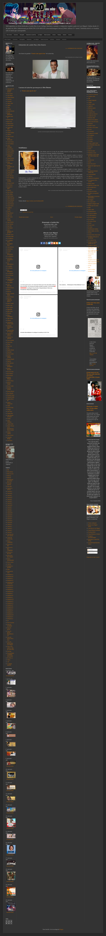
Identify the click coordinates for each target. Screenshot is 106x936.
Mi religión (90, 199)
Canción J (9, 509)
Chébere (9, 134)
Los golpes (9, 266)
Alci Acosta (10, 93)
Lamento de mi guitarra (93, 178)
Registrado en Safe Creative (93, 557)
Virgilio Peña (10, 424)
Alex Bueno (10, 95)
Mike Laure (10, 311)
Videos (8, 659)
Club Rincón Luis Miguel (94, 528)
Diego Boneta (10, 160)
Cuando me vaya (92, 115)
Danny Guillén (10, 151)
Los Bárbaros (10, 256)
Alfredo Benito (10, 97)
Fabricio (9, 190)
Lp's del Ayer (10, 275)
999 (8, 470)
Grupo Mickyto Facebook (94, 530)
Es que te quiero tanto (93, 143)
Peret (8, 348)
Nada (89, 207)
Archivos (54, 34)
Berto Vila (9, 121)
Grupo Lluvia (10, 205)
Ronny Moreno (10, 391)
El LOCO (90, 137)
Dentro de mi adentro (93, 119)
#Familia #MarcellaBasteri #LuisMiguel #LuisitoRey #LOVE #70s (34, 332)
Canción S (9, 524)
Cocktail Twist (91, 112)
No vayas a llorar (92, 221)
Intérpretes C (10, 578)
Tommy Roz (10, 413)
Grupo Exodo (10, 202)
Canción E (9, 499)
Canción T (9, 526)
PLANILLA (10, 658)
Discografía (22, 34)
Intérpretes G (10, 589)
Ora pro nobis (91, 225)
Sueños (89, 255)
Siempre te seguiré (92, 245)
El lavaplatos (91, 135)
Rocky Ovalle (10, 386)
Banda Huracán (10, 111)
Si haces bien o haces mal (94, 234)
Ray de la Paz (10, 371)
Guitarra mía (91, 160)
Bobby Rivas (10, 123)
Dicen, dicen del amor (93, 121)
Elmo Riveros (10, 175)
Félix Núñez (10, 194)
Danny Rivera (10, 152)
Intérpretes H (10, 591)
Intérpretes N (10, 601)
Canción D (9, 497)
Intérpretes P (10, 605)
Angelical (90, 106)
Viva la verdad (91, 269)
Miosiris (9, 313)
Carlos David (10, 125)
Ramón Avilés (10, 354)
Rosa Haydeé (10, 393)
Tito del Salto (10, 407)
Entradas (90, 549)
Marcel (8, 289)
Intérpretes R (10, 607)
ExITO (89, 148)
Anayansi (9, 101)
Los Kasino (9, 268)
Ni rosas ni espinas (92, 213)
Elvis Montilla (10, 177)
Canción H (9, 505)
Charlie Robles (10, 132)
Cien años (90, 110)
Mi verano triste (91, 201)
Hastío (89, 162)
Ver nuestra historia (10, 675)
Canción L (9, 511)
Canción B (9, 493)
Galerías (9, 564)
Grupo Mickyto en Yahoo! (94, 534)
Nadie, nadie (91, 209)
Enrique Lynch (10, 183)
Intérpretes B (10, 576)
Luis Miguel (40, 34)
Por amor (90, 227)
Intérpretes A (10, 574)
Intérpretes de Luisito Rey (31, 34)
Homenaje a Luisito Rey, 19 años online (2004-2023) (92, 408)
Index (8, 569)
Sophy (8, 405)
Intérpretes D (10, 580)
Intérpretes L (10, 597)
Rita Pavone (10, 375)
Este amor (90, 146)
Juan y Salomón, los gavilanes (10, 231)
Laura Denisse (10, 247)
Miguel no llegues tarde (93, 203)
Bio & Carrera (9, 34)
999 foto (9, 475)
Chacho (9, 130)
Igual (89, 169)
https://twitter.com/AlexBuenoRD (34, 201)
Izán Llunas (10, 216)
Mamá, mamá (91, 183)
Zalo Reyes (9, 440)
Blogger (61, 929)
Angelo (9, 105)
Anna (8, 107)
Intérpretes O (10, 603)
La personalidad (91, 174)
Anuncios (70, 34)
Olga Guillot (10, 318)
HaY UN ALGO (92, 163)
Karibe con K (10, 234)
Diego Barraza (10, 158)
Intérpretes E (10, 585)
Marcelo (9, 291)
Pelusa (8, 344)
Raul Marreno (10, 363)
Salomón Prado (10, 397)
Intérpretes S (10, 609)
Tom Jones (9, 411)
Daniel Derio (10, 149)
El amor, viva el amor (93, 127)
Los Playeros (10, 273)
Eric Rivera (9, 185)
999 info (9, 477)
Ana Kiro (9, 99)
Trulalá (8, 418)
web (8, 661)
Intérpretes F (10, 587)
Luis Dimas (9, 282)
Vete (89, 267)
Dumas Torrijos (10, 170)
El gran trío (9, 174)
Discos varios (10, 562)
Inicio (51, 217)
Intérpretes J (10, 593)
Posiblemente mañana (93, 229)
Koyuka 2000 (10, 236)
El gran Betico (10, 172)
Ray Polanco (10, 373)
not (8, 620)
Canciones (16, 34)
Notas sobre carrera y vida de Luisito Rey (10, 648)
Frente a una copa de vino (38, 53)
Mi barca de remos (92, 191)
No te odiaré (91, 219)
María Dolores (10, 296)
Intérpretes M (10, 599)
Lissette (9, 251)
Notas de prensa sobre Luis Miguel (10, 643)
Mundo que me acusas (93, 205)
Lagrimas (90, 176)
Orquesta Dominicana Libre (10, 327)
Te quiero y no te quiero (93, 259)
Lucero (8, 277)
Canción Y (9, 532)
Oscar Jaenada (10, 340)
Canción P (9, 518)
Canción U (9, 528)
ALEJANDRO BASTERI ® (40, 292)
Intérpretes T (10, 610)
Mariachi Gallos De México (9, 300)
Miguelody (9, 309)
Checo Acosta (10, 136)
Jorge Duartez (10, 222)
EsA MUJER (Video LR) (94, 145)
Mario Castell (10, 303)
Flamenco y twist (92, 152)
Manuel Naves (10, 287)
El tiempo (90, 141)
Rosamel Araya (10, 395)
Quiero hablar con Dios (93, 231)
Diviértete (90, 123)
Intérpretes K (10, 595)
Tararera (90, 257)
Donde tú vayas (91, 125)
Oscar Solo (9, 342)
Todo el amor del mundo (93, 261)
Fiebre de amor (91, 150)
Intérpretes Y (10, 616)
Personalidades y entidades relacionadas (10, 655)
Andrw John (10, 103)
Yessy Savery (10, 435)
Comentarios (91, 552)
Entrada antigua (78, 217)
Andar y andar (91, 104)
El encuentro (91, 131)
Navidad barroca (92, 211)
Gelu (89, 158)
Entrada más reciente (24, 217)
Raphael (9, 361)
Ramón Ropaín (10, 359)
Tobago (9, 409)
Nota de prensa (10, 622)
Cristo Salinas (10, 143)
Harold (8, 211)
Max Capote (10, 307)
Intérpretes (29, 39)
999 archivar (10, 471)
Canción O (9, 516)
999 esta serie (10, 473)
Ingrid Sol (9, 215)
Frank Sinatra (10, 196)
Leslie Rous (10, 249)
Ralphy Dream (10, 350)
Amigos (90, 102)
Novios (89, 223)
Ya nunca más (91, 271)
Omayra (9, 320)
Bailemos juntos (92, 108)
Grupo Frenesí (10, 203)
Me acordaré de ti (92, 187)
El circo (90, 129)
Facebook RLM (91, 532)
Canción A (9, 491)
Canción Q (9, 520)
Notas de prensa (47, 34)
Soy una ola (91, 253)
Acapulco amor (91, 96)
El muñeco (90, 139)
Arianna (9, 109)
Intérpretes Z (10, 618)
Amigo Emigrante (92, 100)
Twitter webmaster (92, 523)
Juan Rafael (10, 228)
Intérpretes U (10, 612)
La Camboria (10, 238)
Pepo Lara (9, 346)
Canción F (9, 501)
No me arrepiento (92, 217)
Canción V (9, 530)
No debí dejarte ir (92, 215)
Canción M (9, 512)
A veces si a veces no (93, 94)
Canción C (9, 495)
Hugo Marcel (10, 213)
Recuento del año (10, 766)
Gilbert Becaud (10, 198)
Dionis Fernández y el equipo (10, 167)
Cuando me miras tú (92, 113)
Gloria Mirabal (10, 200)
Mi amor (90, 189)
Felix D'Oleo (10, 192)
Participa (59, 34)
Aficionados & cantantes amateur (10, 90)
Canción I (9, 507)
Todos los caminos (92, 263)
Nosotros (64, 34)
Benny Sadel (10, 119)
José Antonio (10, 224)
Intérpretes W (10, 614)
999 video (9, 486)
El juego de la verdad (93, 133)
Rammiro (9, 352)
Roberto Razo (10, 380)
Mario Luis (9, 305)
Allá (89, 98)
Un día (89, 265)
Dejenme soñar (91, 117)
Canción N (9, 514)
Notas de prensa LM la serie (10, 639)
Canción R (9, 522)
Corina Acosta (10, 141)
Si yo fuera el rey (92, 240)
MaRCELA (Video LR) (93, 185)
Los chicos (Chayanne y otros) (10, 259)
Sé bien (90, 232)
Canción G (9, 503)
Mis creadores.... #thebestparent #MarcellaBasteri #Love (72, 284)
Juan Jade (9, 226)
